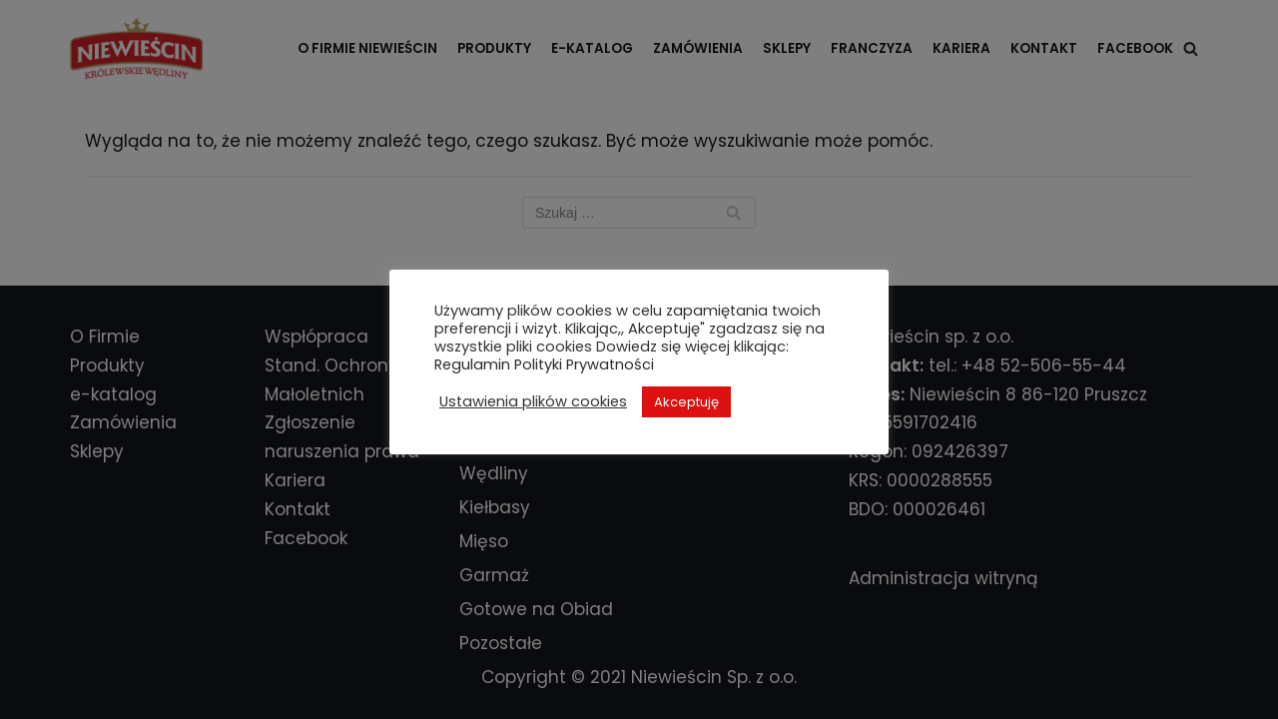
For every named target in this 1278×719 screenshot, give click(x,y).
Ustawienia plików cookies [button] (533, 401)
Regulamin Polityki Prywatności (544, 364)
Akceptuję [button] (686, 401)
